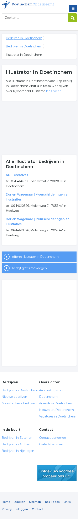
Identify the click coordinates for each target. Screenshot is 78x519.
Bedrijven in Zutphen (17, 438)
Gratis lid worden (51, 444)
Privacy (7, 509)
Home (6, 501)
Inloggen (22, 509)
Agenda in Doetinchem (56, 403)
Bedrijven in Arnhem (16, 444)
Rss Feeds (52, 501)
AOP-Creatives (17, 175)
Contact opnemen (52, 438)
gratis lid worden (57, 473)
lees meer (53, 91)
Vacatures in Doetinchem (57, 416)
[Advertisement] (39, 128)
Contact (37, 509)
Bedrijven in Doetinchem (32, 5)
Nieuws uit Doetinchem (56, 410)
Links (67, 501)
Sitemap (35, 501)
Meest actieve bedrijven (19, 403)
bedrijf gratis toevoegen (29, 268)
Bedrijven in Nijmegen (18, 451)
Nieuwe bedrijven (14, 397)
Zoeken (19, 501)
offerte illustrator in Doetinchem (35, 257)
